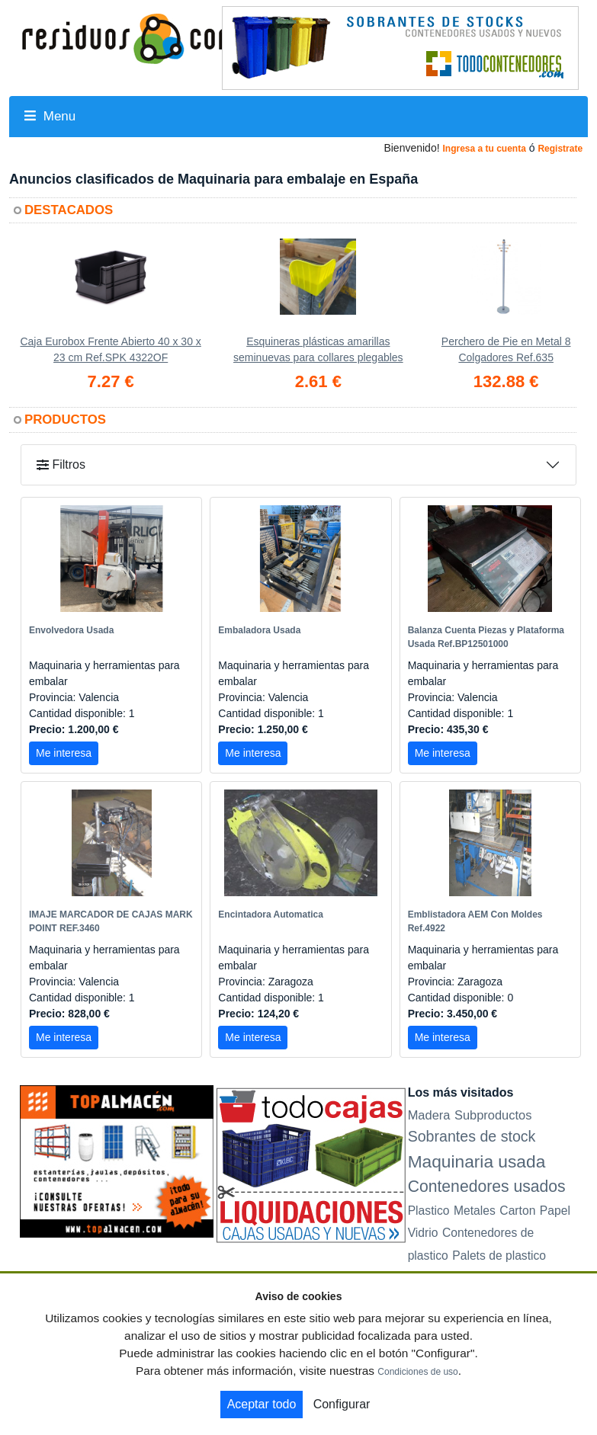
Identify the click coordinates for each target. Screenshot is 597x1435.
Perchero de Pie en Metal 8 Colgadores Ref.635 (506, 349)
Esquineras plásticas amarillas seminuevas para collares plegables (318, 349)
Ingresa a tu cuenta (483, 148)
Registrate (560, 148)
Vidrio (423, 1232)
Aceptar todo (262, 1404)
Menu (49, 116)
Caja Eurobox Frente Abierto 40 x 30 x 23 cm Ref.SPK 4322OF (110, 349)
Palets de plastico (499, 1255)
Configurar (342, 1404)
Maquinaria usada (477, 1161)
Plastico (429, 1210)
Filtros (61, 464)
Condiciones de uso (417, 1371)
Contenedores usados (487, 1186)
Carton (517, 1210)
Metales (475, 1210)
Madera (429, 1115)
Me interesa (63, 753)
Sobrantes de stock (472, 1136)
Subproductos (493, 1115)
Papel (555, 1210)
